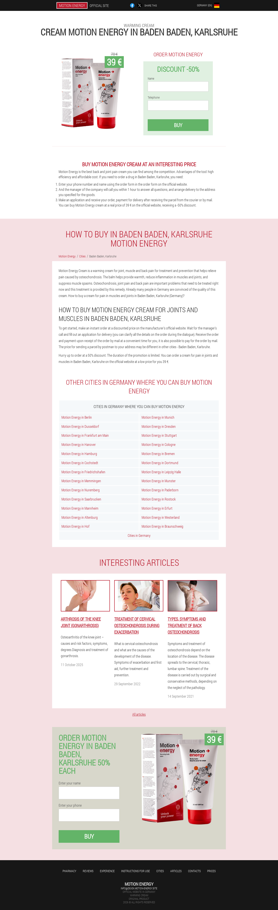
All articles (139, 714)
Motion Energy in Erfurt (157, 508)
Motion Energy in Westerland (161, 517)
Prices (211, 871)
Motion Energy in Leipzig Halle (161, 472)
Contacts (194, 871)
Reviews (88, 871)
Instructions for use (135, 871)
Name (151, 78)
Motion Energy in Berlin (76, 417)
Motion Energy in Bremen (158, 453)
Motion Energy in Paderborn (160, 490)
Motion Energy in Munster (159, 481)
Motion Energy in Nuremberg (80, 490)
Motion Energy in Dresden (159, 426)
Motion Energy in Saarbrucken (81, 499)
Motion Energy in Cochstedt (79, 462)
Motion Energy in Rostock (159, 499)
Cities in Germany (139, 535)
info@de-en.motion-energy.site (139, 888)
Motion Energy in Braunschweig (162, 526)
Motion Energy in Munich (158, 417)
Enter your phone (70, 805)
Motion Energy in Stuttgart (159, 435)
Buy (178, 125)
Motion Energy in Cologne (158, 444)
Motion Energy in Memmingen (81, 481)
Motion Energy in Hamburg (79, 453)
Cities (160, 871)
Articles (176, 871)
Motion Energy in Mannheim (79, 508)
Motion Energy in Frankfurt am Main (85, 435)
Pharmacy (69, 871)
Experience (107, 871)
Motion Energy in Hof (75, 526)
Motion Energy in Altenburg (79, 517)
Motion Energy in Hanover (78, 444)
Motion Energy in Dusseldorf (80, 426)
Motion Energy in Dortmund (160, 462)
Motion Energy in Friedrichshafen (83, 472)
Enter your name (70, 783)
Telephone (154, 97)
